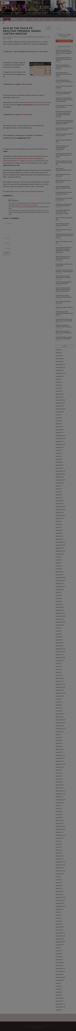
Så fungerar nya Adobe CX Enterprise (64, 307)
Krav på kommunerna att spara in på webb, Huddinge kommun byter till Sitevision (64, 155)
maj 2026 (58, 349)
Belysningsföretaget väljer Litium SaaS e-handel (63, 175)
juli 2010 (58, 912)
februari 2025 (59, 394)
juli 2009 (58, 947)
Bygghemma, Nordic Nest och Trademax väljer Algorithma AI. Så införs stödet (63, 67)
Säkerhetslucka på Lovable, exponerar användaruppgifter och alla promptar (64, 313)
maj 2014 (58, 776)
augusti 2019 (59, 589)
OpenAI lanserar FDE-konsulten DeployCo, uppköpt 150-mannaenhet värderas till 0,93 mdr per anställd (64, 52)
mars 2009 (58, 959)
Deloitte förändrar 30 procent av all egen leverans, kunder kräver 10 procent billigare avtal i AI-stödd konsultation (63, 114)
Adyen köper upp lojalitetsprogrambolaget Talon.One (64, 169)
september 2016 (59, 693)
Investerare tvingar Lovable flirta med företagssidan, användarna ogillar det (64, 270)
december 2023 (59, 435)
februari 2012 (59, 855)
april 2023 (58, 459)
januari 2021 (58, 539)
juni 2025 (58, 382)
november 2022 (59, 474)
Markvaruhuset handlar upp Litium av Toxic (64, 242)
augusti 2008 (59, 980)
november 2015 (59, 722)
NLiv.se (40, 41)
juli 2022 (58, 485)
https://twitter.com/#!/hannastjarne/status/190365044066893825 (23, 206)
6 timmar (24, 114)
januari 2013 (58, 823)
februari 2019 (59, 607)
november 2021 (59, 509)
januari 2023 (58, 468)
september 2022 (59, 479)
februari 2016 (59, 713)
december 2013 (59, 790)
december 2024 (59, 400)
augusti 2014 (59, 767)
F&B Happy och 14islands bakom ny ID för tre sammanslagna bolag (64, 92)
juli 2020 (58, 556)
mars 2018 (58, 639)
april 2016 (58, 707)
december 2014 (59, 755)
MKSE (58, 1024)
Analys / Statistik (7, 36)
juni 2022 (58, 488)
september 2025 (59, 373)
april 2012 (58, 850)
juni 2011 (58, 879)
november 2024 (59, 402)
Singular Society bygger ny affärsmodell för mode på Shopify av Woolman (64, 74)
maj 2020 (58, 562)
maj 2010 (58, 918)
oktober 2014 (59, 761)
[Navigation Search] (71, 19)
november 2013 (59, 793)
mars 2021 (58, 533)
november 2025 (59, 367)
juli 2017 (58, 663)
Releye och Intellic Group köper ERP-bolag (64, 218)
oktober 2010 (59, 903)
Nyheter (25, 36)
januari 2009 (58, 965)
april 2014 (58, 779)
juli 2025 (58, 379)
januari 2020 (58, 574)
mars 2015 (58, 746)
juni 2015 (58, 737)
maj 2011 (58, 882)
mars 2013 (58, 817)
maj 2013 (58, 811)
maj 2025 (58, 385)
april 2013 (58, 814)
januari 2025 (58, 397)
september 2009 (59, 941)
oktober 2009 (59, 938)
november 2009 (59, 935)
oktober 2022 (59, 476)
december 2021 (59, 506)
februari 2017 (59, 678)
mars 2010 (58, 924)
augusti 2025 (59, 376)
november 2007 (59, 1006)
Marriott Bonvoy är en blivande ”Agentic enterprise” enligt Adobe (63, 276)
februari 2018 (59, 642)
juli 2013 (58, 805)
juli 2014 (58, 770)
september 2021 (59, 515)
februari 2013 (59, 820)
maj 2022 (58, 491)
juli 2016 (58, 699)
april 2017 (58, 672)
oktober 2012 (59, 832)
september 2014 (59, 764)
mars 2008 (58, 995)
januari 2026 (58, 361)
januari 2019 (58, 610)
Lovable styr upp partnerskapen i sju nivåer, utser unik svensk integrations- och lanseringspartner (64, 99)
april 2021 (58, 530)
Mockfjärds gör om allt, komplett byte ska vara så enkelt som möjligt (64, 205)
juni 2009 (58, 950)
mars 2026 (58, 355)
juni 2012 (58, 844)
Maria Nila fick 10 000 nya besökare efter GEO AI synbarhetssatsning (64, 338)
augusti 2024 (59, 411)
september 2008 (59, 977)
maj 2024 (58, 420)
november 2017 (59, 651)
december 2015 (59, 719)
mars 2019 (58, 604)
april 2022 (58, 494)
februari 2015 (59, 749)
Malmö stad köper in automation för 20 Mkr (64, 140)
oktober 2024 (59, 405)
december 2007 (59, 1003)
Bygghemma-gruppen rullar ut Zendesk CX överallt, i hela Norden (64, 326)
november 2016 (59, 687)
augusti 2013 (59, 802)
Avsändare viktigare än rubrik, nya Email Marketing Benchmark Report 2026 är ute (64, 59)
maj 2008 (58, 989)
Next (73, 7)
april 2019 (58, 601)
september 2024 (59, 408)
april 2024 (58, 423)
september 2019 (59, 586)
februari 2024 (59, 429)
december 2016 (59, 684)
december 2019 (59, 577)
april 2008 (58, 992)
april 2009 (58, 956)
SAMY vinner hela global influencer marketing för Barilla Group (64, 282)
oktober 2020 (59, 548)
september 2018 (59, 622)
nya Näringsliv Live (13, 95)
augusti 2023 (59, 447)
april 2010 (58, 921)
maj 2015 (58, 740)
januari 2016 (58, 716)
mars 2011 (58, 888)
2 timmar (24, 84)
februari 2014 (59, 784)
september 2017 (59, 657)
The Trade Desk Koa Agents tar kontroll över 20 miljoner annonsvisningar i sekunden (63, 212)
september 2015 (59, 728)
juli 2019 (58, 592)
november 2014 (59, 758)
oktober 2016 (59, 690)
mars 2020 (58, 568)
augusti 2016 (59, 696)
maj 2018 (58, 633)
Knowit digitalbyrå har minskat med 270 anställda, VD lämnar (64, 193)
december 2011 (59, 861)
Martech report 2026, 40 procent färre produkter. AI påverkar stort (64, 128)
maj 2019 (58, 598)
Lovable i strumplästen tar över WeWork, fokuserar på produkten (63, 187)
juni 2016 (58, 702)
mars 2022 (58, 497)
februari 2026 (59, 358)
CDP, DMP (13, 36)
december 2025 (59, 364)
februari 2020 (59, 571)
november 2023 (59, 438)
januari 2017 (58, 681)
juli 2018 (58, 628)
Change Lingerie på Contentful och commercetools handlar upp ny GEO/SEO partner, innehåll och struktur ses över (64, 250)
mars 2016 (58, 710)
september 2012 (59, 835)
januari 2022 (58, 503)
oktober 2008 (59, 974)
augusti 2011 (59, 873)
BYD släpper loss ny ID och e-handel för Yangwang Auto (64, 199)
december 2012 (59, 826)
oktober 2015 (59, 725)
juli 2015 (58, 734)
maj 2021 (58, 527)
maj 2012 (58, 847)
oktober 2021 (59, 512)
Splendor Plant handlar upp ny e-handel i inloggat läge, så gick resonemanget (63, 258)
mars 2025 (58, 391)
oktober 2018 (59, 619)
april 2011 (58, 885)
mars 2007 (58, 1009)
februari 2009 (59, 962)
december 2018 (59, 613)
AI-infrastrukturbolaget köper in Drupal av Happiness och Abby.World (64, 81)
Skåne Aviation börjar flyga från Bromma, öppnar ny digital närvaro (63, 332)
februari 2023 (59, 465)
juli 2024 (58, 414)
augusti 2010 (59, 909)
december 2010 (59, 897)
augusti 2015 (59, 731)
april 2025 (58, 388)
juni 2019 (58, 595)
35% (28, 172)
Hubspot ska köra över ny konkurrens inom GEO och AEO (64, 134)
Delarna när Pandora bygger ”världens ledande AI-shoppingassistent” (62, 147)
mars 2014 (58, 781)
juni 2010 (58, 915)
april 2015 (58, 743)
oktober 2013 (59, 796)
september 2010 (59, 906)
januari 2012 (58, 858)
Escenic (17, 36)
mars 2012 (58, 852)
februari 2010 (59, 926)
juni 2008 (58, 986)
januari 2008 (58, 1001)
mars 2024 (58, 426)
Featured (21, 36)
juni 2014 (58, 773)
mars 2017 (58, 675)
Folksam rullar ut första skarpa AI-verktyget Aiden (63, 302)
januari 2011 (58, 894)
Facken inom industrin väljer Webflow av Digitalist (64, 87)
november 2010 (59, 900)
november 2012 (59, 829)
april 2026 (58, 352)
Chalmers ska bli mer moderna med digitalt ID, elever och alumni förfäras (64, 320)
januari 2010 (58, 929)
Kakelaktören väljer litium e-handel (63, 229)
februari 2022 (59, 500)
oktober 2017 (59, 654)
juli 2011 (58, 876)
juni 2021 (58, 524)
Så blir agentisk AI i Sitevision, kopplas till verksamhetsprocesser (63, 296)
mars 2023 (58, 462)
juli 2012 (58, 841)
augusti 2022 (59, 482)
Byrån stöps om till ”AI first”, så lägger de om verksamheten (64, 106)
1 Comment (8, 38)
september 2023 (59, 444)
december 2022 (59, 471)
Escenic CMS (11, 67)
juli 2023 (58, 450)
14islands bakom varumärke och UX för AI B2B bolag (64, 265)
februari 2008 (59, 998)
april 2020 (58, 565)
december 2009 (59, 932)
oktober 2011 (59, 867)
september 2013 (59, 799)
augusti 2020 (59, 553)
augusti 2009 (59, 944)
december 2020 (59, 542)
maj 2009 (58, 953)
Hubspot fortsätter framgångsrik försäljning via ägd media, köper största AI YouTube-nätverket (63, 289)
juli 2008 (58, 983)
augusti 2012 (59, 838)
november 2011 (59, 864)
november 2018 (59, 616)
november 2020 (59, 545)
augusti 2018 (59, 625)
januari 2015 (58, 752)
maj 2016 (58, 704)
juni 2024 (58, 417)
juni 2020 (58, 559)
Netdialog (28, 95)
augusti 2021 (59, 518)
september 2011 (59, 870)
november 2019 (59, 580)
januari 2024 (58, 432)
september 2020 (59, 551)
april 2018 (58, 636)
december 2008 (59, 968)
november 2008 (59, 971)
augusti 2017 (59, 660)
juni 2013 (58, 808)
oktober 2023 (59, 441)
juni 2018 (58, 630)
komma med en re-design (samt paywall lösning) (23, 191)
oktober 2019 (59, 583)
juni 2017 (58, 666)
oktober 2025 (59, 370)
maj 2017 (58, 669)
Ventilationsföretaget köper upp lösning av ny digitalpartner (63, 224)
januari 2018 (58, 645)
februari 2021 (59, 536)
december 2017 (59, 648)
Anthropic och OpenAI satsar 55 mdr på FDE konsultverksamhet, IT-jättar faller (64, 162)
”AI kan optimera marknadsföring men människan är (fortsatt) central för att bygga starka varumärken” (64, 122)
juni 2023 (58, 453)
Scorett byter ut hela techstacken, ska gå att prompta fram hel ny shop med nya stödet (64, 235)
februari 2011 (59, 891)
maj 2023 (58, 456)
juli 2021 (58, 521)
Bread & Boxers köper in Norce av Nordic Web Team (63, 181)
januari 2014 (58, 787)
